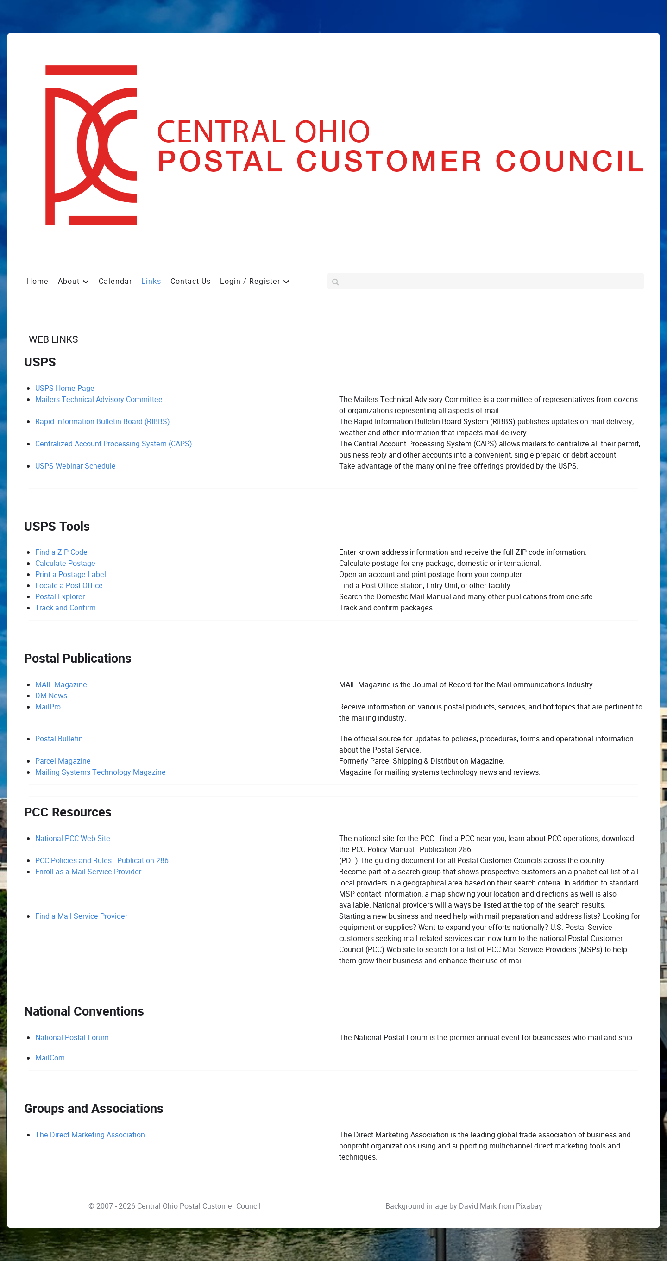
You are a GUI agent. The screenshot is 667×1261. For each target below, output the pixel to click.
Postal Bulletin (59, 739)
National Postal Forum (72, 1037)
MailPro (48, 707)
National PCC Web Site (72, 838)
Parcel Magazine (63, 761)
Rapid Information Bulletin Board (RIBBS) (102, 421)
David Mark (478, 1206)
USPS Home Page (64, 388)
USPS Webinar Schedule (75, 466)
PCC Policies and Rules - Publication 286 (102, 860)
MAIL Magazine (61, 684)
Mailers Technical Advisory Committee (99, 399)
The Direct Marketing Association (90, 1134)
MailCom (50, 1058)
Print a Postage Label (70, 574)
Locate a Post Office (69, 585)
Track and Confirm (65, 607)
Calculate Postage (65, 563)
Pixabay (529, 1206)
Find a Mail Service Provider (81, 916)
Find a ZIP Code (61, 552)
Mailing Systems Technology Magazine (100, 772)
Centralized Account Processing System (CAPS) (113, 444)
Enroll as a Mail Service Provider (88, 871)
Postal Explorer (60, 596)
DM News (51, 695)
